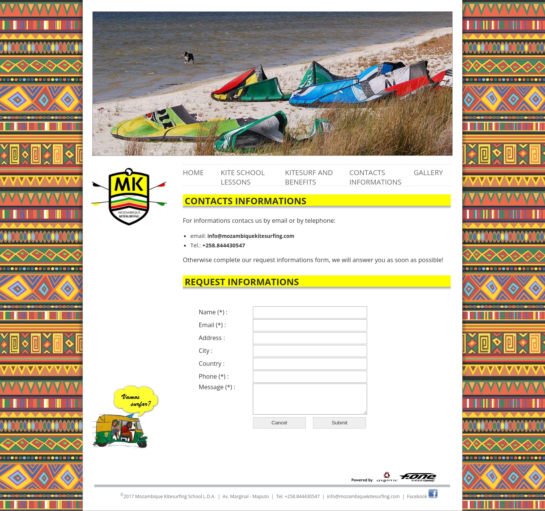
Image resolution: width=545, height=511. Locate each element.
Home (193, 172)
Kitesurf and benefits (309, 177)
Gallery (428, 172)
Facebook (422, 496)
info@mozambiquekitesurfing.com (250, 236)
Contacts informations (375, 177)
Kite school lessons (243, 177)
